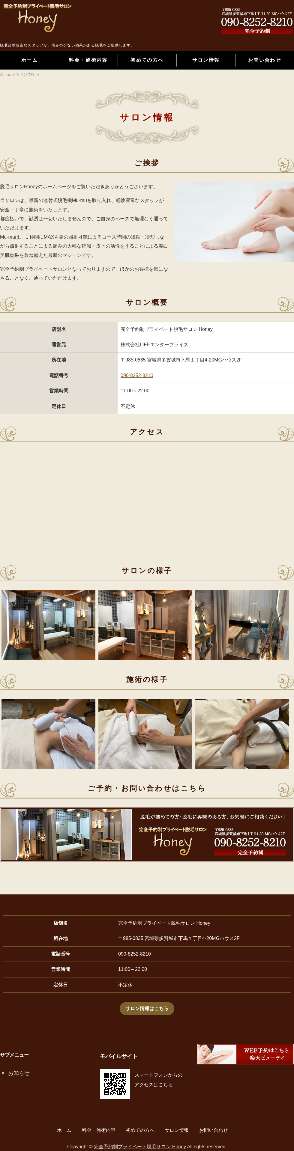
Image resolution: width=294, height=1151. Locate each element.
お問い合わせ (264, 60)
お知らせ (19, 1073)
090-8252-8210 (137, 375)
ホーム (29, 60)
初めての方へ (147, 60)
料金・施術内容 (88, 60)
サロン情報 (206, 60)
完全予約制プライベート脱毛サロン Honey (140, 1146)
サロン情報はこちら (147, 1008)
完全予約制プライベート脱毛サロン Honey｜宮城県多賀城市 (60, 22)
